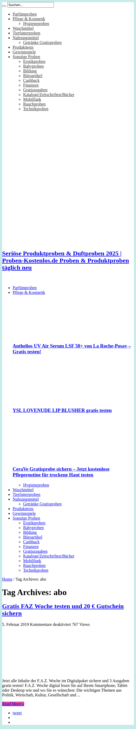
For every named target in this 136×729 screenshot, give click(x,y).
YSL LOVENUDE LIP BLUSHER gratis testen (62, 410)
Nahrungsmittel (26, 38)
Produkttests (23, 47)
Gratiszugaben (35, 90)
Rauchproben (34, 104)
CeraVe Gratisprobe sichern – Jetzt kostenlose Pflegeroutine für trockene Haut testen (61, 471)
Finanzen (31, 85)
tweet (17, 713)
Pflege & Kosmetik (29, 19)
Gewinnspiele (24, 52)
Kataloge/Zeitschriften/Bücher (48, 94)
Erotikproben (34, 61)
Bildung (30, 71)
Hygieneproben (36, 23)
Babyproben (33, 66)
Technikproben (35, 109)
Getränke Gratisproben (42, 42)
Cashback (31, 80)
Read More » (13, 704)
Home (7, 579)
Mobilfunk (32, 99)
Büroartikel (32, 75)
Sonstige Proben (26, 56)
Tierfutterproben (26, 33)
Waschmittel (23, 28)
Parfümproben (25, 14)
